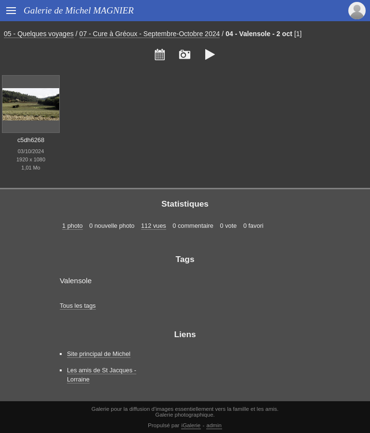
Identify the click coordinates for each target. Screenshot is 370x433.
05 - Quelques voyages (39, 34)
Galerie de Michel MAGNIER (79, 10)
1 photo (72, 225)
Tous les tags (78, 305)
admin (214, 425)
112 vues (153, 225)
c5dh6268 (30, 140)
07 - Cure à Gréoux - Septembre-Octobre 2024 (149, 34)
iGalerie (191, 425)
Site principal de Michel (99, 353)
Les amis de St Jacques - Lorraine (101, 375)
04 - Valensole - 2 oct (258, 34)
